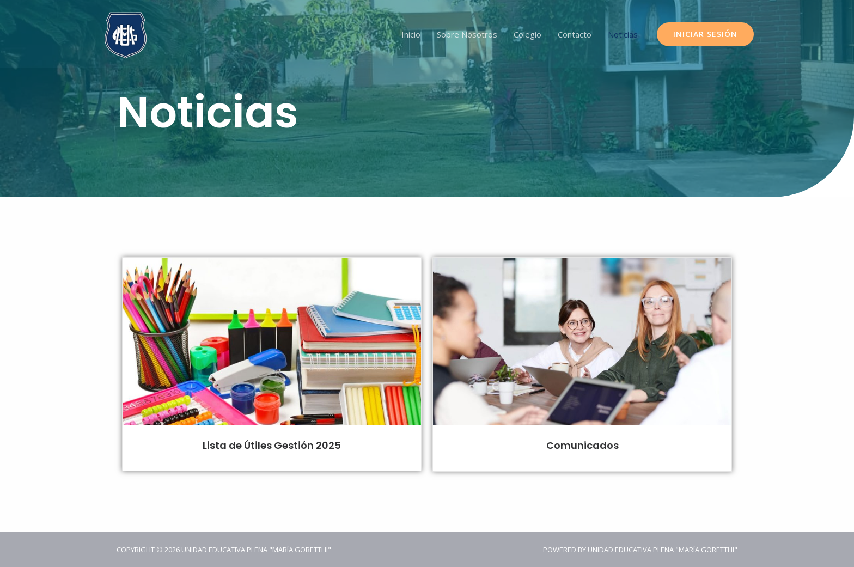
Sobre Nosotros (467, 34)
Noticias (623, 34)
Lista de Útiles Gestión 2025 (272, 445)
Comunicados (582, 445)
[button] (705, 34)
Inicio (410, 34)
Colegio (527, 34)
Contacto (574, 34)
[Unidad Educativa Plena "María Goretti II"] (126, 33)
